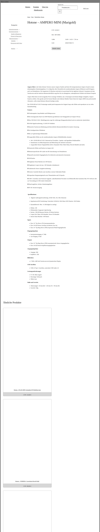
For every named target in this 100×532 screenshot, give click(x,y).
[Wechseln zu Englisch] (92, 8)
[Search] (60, 11)
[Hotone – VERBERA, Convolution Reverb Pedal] (43, 476)
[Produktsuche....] (68, 8)
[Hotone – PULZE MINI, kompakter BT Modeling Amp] (43, 385)
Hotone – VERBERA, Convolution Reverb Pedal (27, 481)
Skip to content (4, 1)
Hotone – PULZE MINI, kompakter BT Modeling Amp (27, 390)
